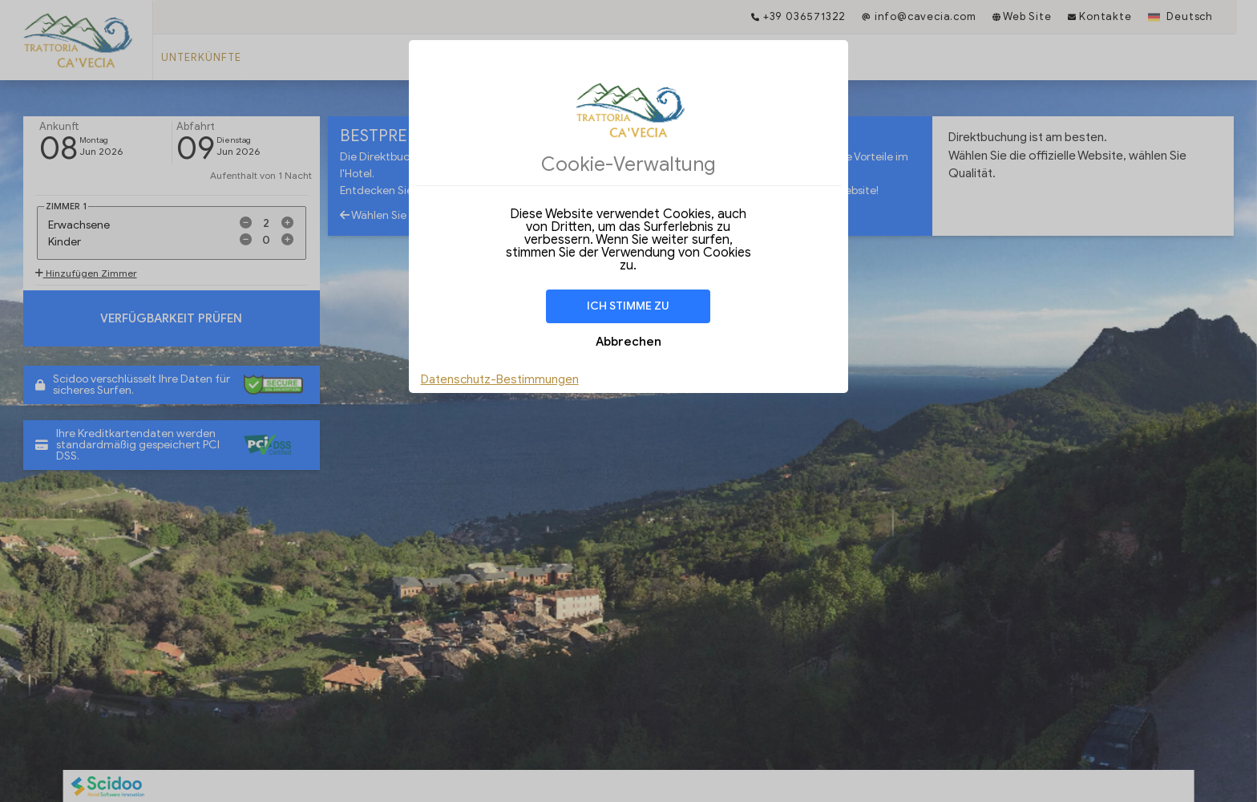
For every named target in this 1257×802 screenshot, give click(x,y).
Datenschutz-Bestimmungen (500, 379)
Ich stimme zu (628, 306)
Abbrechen (628, 341)
